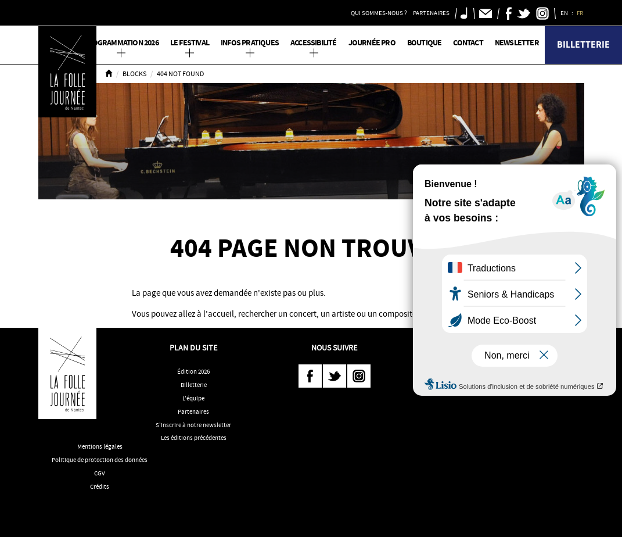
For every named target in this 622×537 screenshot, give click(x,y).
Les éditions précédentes (193, 438)
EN (564, 13)
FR (580, 13)
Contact (468, 42)
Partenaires (193, 411)
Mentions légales (100, 446)
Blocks (134, 73)
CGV (99, 473)
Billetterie (583, 44)
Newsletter (517, 42)
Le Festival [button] (189, 42)
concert (303, 314)
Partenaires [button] (431, 13)
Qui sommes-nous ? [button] (379, 13)
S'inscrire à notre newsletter (193, 425)
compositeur (401, 314)
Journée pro (372, 42)
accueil (221, 314)
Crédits (99, 486)
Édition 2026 (193, 371)
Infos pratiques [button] (250, 42)
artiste (343, 314)
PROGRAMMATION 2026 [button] (121, 42)
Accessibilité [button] (313, 42)
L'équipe (193, 398)
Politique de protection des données (100, 460)
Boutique (424, 42)
